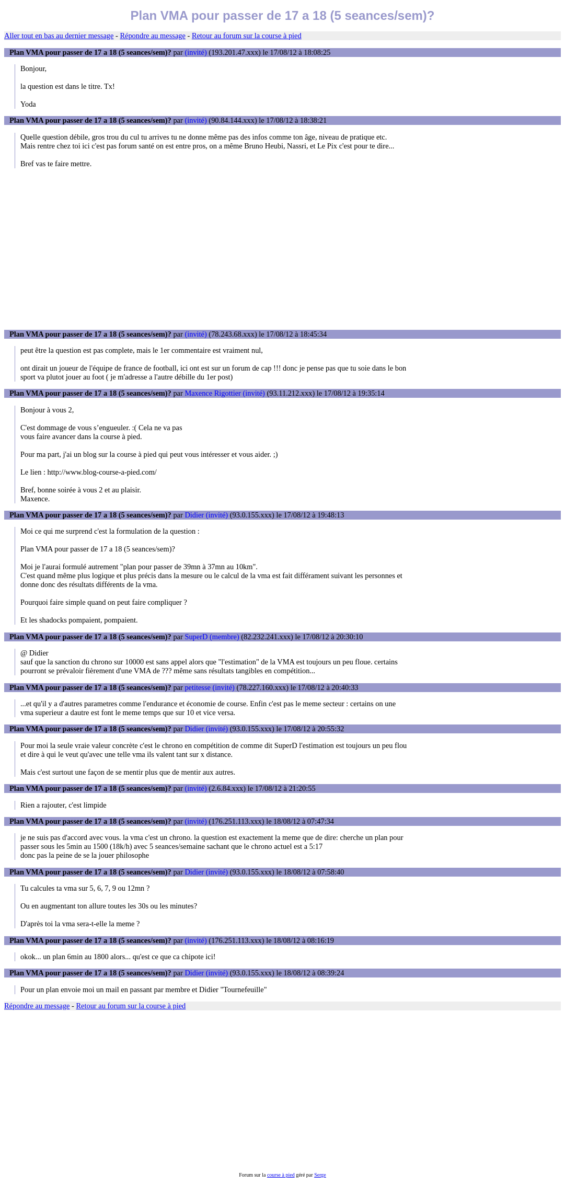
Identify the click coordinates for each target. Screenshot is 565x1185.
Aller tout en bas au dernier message (58, 35)
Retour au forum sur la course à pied (247, 35)
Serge (320, 1175)
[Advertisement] (282, 249)
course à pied (281, 1175)
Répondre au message (152, 35)
